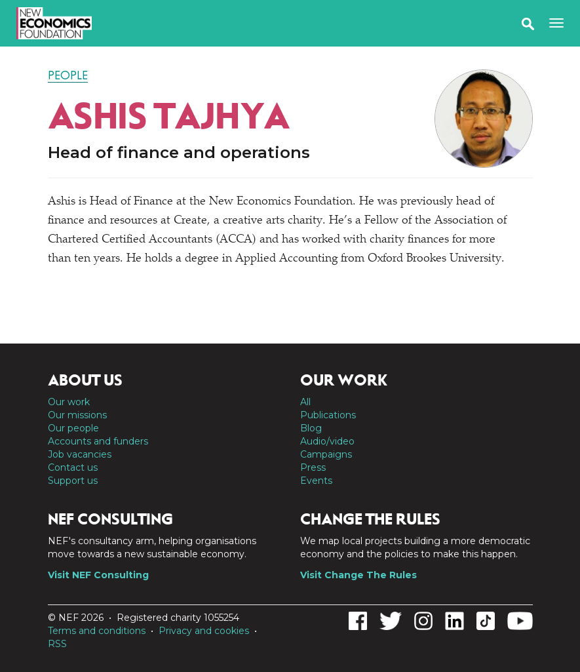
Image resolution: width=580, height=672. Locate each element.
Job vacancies (79, 454)
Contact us (73, 467)
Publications (328, 415)
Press (313, 467)
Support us (73, 480)
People (68, 75)
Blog (311, 428)
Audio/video (327, 441)
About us (85, 380)
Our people (73, 428)
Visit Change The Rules (358, 575)
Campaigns (326, 454)
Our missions (77, 415)
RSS (57, 644)
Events (316, 480)
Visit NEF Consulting (98, 575)
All (305, 402)
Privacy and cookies (204, 631)
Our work (69, 402)
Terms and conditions (96, 631)
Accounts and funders (98, 441)
